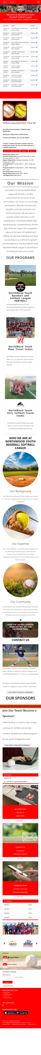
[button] (4, 928)
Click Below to (20, 812)
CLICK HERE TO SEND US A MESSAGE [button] (20, 692)
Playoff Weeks (13, 957)
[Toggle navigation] (38, 2)
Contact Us (6, 996)
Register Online (20, 816)
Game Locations (7, 997)
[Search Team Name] (9, 977)
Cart (12, 2)
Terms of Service (26, 1022)
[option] (20, 928)
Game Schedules (7, 994)
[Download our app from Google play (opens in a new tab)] (22, 1012)
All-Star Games (12, 964)
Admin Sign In (32, 1024)
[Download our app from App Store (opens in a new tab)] (10, 1012)
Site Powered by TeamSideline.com (11, 1022)
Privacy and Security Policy (19, 1024)
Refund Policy (6, 1024)
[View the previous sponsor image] (4, 943)
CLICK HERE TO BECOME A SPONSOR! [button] (17, 745)
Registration (6, 992)
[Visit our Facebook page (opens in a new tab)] (3, 1005)
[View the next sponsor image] (37, 943)
